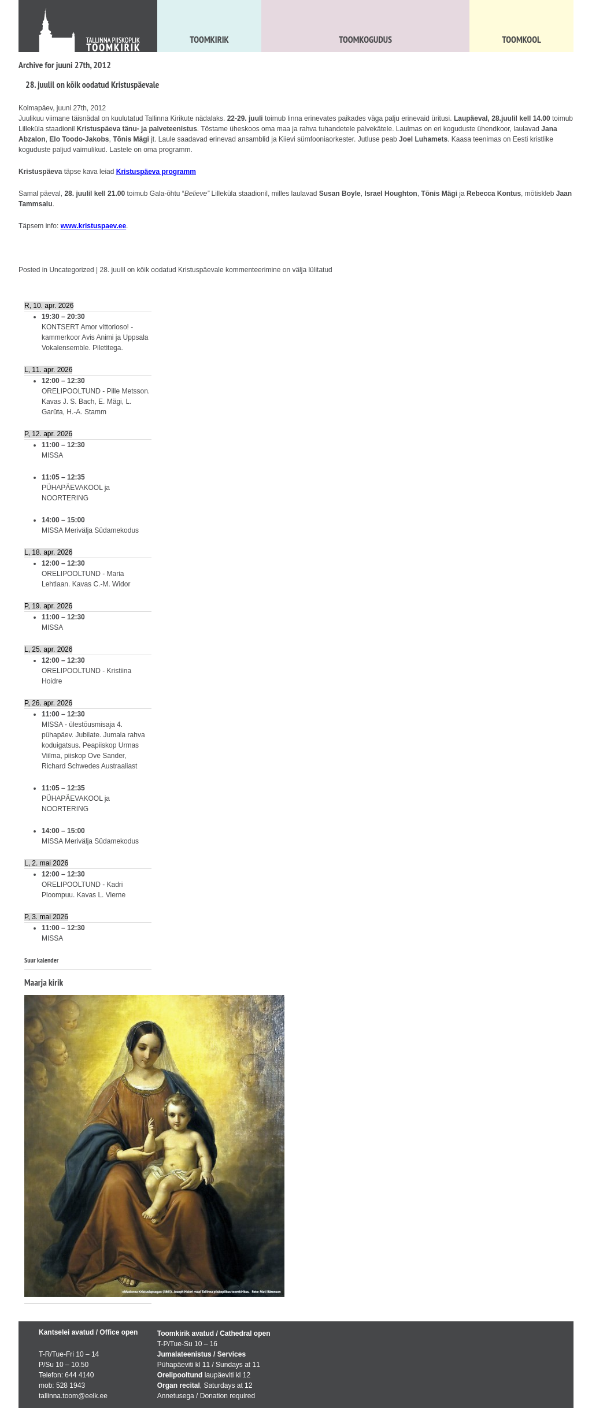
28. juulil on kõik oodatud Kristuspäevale (92, 84)
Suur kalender (41, 960)
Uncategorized (71, 270)
